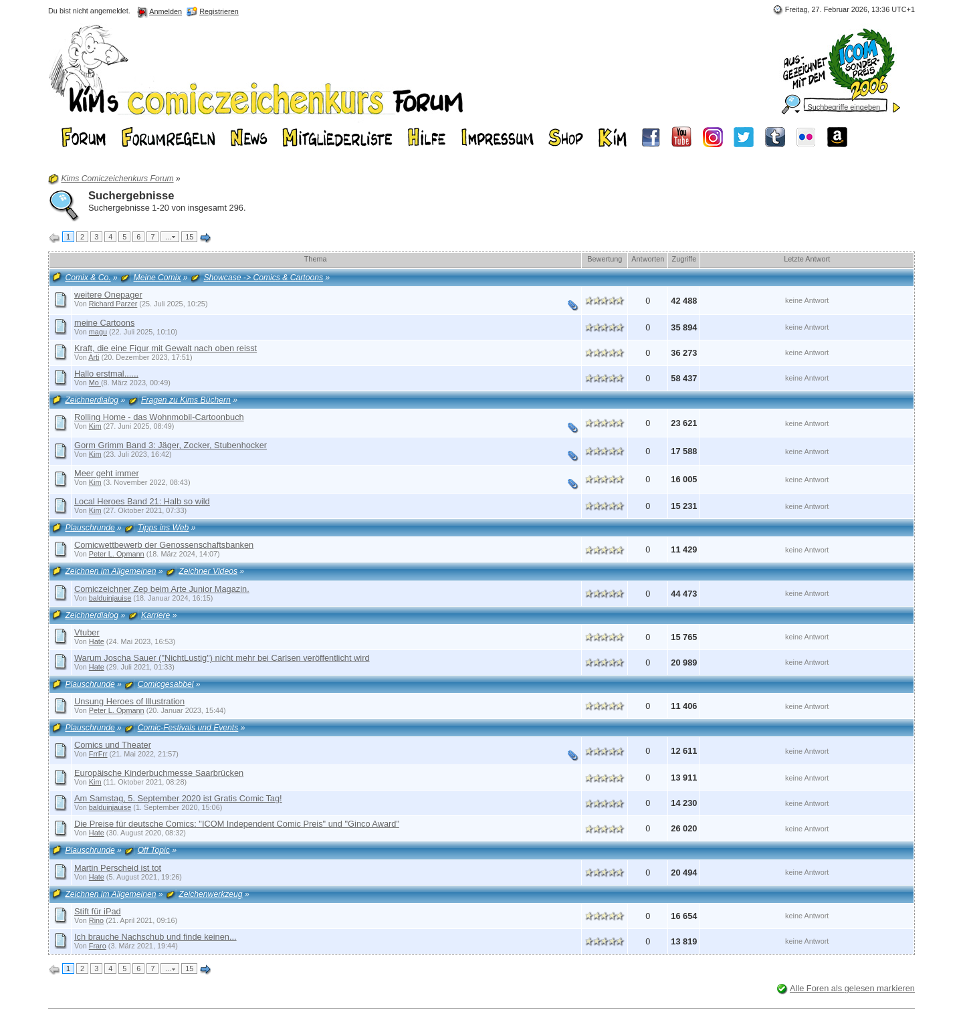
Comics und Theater (112, 745)
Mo (95, 383)
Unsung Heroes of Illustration (129, 701)
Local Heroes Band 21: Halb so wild (142, 501)
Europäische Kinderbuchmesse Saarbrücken (158, 773)
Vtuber (87, 632)
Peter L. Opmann (116, 554)
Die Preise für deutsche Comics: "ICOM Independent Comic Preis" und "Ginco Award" (236, 824)
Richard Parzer (113, 304)
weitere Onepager (108, 295)
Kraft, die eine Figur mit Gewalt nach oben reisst (165, 348)
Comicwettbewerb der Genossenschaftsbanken (163, 545)
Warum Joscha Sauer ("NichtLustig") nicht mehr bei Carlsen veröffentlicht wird (222, 658)
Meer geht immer (106, 473)
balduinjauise (110, 598)
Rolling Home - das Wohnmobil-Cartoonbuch (159, 417)
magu (98, 332)
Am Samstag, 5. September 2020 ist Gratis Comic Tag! (178, 798)
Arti (93, 357)
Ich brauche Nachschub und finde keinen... (155, 937)
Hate (96, 641)
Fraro (97, 946)
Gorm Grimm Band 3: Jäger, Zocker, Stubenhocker (170, 445)
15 (189, 237)
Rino (96, 920)
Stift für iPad (97, 911)
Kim (95, 426)
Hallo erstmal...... (106, 374)
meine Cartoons (104, 323)
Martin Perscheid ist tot (117, 868)
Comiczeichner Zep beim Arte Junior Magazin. (161, 589)
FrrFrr (98, 754)
